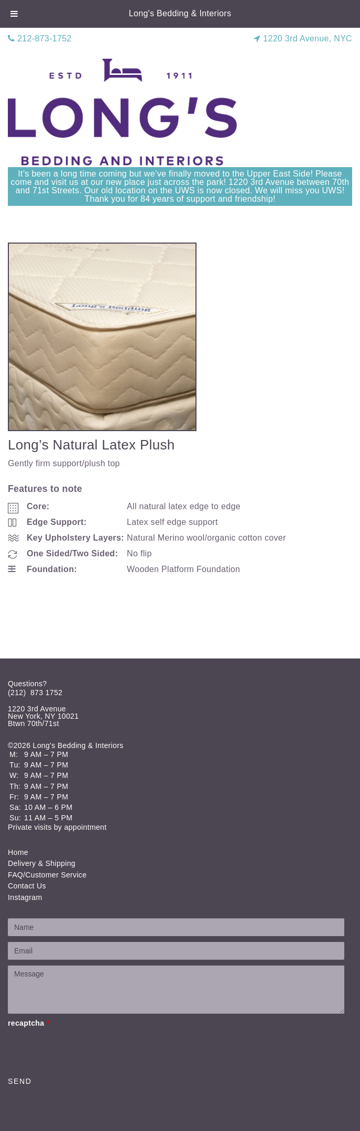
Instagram (25, 897)
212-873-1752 (40, 38)
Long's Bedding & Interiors (180, 13)
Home (18, 852)
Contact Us (27, 886)
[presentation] (87, 1049)
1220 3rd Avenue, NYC (303, 38)
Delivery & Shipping (41, 863)
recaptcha (28, 1023)
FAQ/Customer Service (47, 875)
